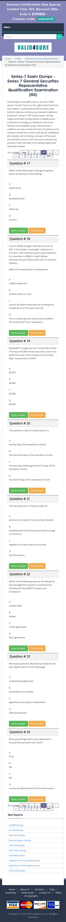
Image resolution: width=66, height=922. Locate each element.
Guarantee (10, 892)
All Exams (39, 889)
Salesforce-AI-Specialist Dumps (24, 865)
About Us (25, 889)
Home (8, 58)
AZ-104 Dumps (16, 830)
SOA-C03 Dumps (17, 870)
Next (49, 155)
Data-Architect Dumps (20, 840)
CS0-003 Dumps (17, 845)
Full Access (37, 230)
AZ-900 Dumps (16, 825)
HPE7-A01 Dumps (18, 850)
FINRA (18, 58)
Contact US (44, 892)
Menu (7, 27)
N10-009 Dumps (17, 855)
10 (41, 155)
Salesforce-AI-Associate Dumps (24, 860)
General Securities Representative (42, 58)
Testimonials (27, 892)
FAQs (52, 889)
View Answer (18, 230)
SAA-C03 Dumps (17, 835)
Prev (24, 152)
